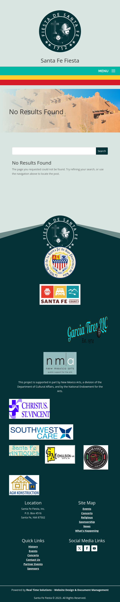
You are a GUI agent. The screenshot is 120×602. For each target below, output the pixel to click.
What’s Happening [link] (87, 530)
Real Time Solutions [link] (39, 590)
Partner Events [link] (33, 564)
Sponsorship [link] (87, 522)
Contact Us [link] (33, 559)
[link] (60, 51)
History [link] (33, 546)
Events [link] (87, 508)
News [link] (87, 526)
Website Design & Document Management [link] (81, 590)
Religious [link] (87, 517)
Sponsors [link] (33, 568)
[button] (107, 70)
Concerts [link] (87, 513)
